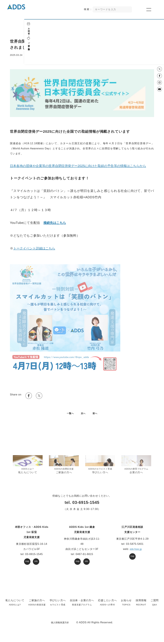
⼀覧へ (69, 417)
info (36, 565)
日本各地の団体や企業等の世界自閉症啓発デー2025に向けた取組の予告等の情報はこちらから (80, 168)
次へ (83, 417)
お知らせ (32, 55)
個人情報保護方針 (60, 626)
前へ (96, 417)
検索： (88, 9)
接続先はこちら (55, 225)
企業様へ (159, 48)
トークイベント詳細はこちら (35, 250)
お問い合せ (159, 29)
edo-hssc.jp (135, 553)
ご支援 (159, 42)
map (27, 565)
